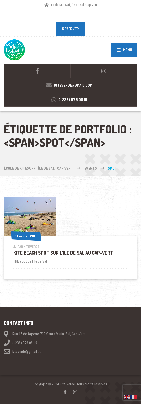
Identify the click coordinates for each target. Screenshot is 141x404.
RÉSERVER (70, 29)
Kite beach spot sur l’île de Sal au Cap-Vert (63, 253)
